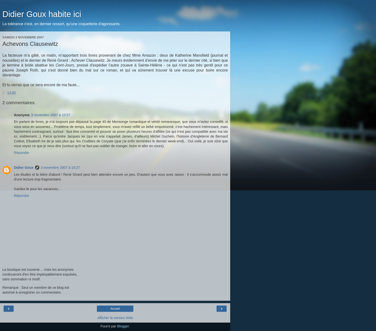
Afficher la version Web (115, 318)
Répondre (21, 153)
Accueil (115, 308)
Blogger (123, 326)
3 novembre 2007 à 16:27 (60, 167)
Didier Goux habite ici (41, 14)
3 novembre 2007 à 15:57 (50, 115)
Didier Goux (24, 167)
